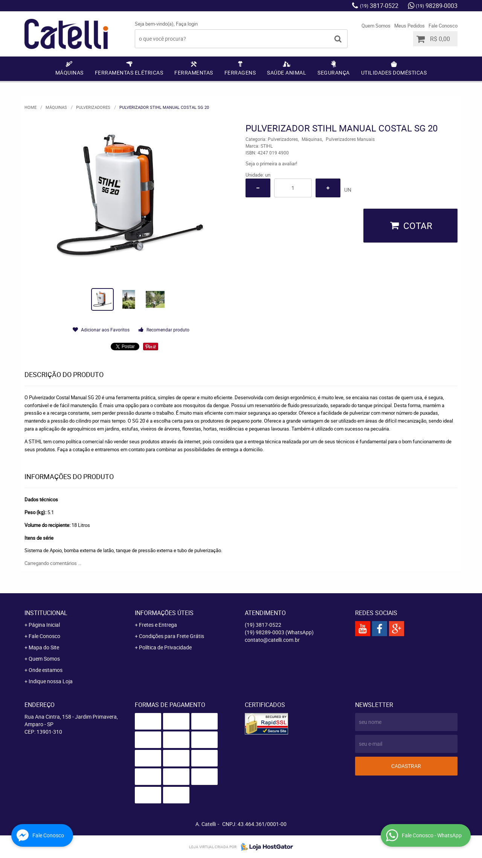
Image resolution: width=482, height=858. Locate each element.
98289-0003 (437, 6)
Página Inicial (44, 624)
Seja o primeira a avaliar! (271, 163)
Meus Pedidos (409, 25)
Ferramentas (193, 72)
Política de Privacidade (165, 647)
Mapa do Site (44, 647)
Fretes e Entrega (158, 624)
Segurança (333, 72)
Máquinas (69, 72)
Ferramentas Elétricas (129, 72)
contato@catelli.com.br (272, 639)
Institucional (45, 613)
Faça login (187, 23)
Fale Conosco (443, 25)
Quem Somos (376, 25)
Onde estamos (46, 669)
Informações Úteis (164, 613)
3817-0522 (379, 6)
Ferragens (240, 72)
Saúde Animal (286, 72)
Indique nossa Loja (51, 681)
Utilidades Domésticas (394, 72)
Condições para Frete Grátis (171, 636)
